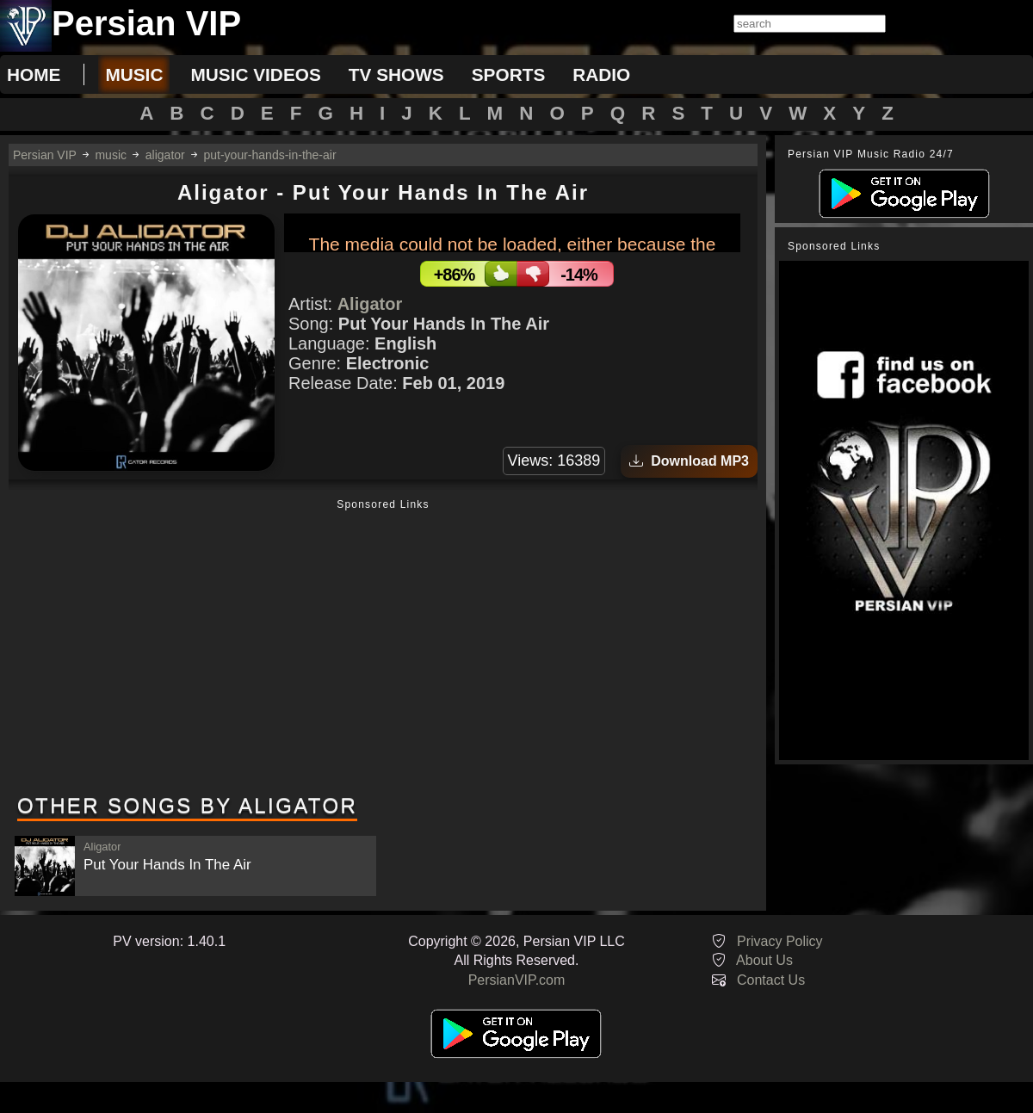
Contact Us (771, 980)
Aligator (370, 303)
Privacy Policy (780, 941)
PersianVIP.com (517, 980)
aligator (165, 155)
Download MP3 (689, 461)
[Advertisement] (383, 648)
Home (33, 74)
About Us (764, 960)
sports (509, 74)
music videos (255, 74)
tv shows (396, 74)
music (134, 74)
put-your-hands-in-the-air (270, 155)
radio (601, 74)
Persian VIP (45, 155)
